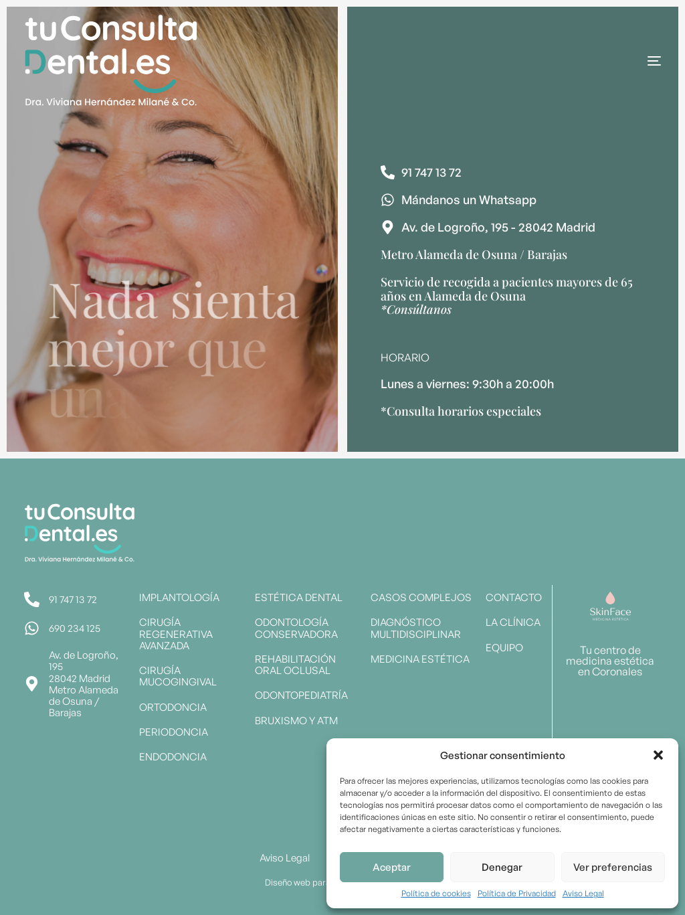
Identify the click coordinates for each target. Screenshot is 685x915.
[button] (658, 755)
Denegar (502, 867)
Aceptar (392, 867)
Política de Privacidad (517, 893)
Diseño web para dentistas (317, 882)
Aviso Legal (583, 893)
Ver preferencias (612, 867)
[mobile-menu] (614, 61)
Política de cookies (436, 893)
